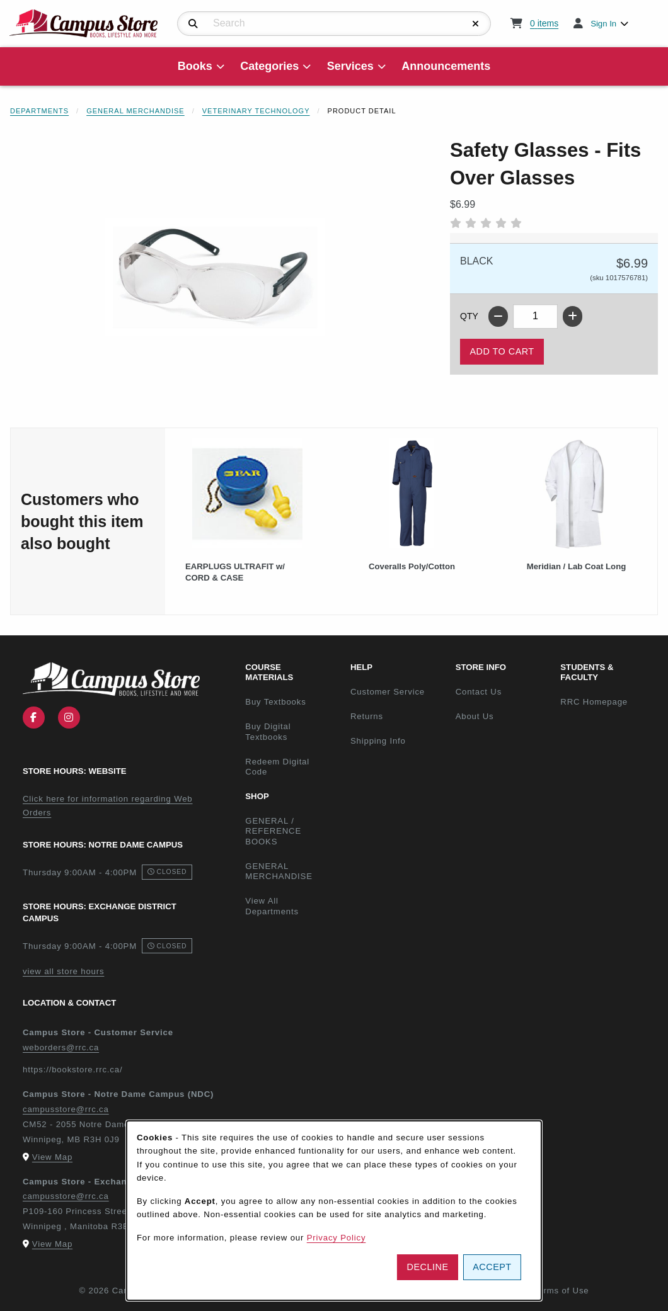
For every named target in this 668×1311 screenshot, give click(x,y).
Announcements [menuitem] (445, 66)
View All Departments (272, 906)
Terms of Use (561, 1290)
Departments (39, 111)
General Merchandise (135, 111)
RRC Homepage (607, 701)
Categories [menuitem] (269, 66)
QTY (469, 316)
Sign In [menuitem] (603, 23)
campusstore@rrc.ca (66, 1109)
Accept (492, 1267)
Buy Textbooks (275, 702)
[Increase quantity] (572, 316)
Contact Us (479, 691)
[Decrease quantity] (498, 316)
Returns (366, 716)
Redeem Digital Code (277, 767)
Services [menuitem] (350, 66)
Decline (428, 1267)
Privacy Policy (336, 1237)
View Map (52, 1157)
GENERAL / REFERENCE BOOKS (273, 831)
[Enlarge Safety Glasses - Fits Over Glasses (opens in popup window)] (215, 277)
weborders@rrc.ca (61, 1047)
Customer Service (387, 691)
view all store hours (63, 971)
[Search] (193, 24)
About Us (475, 716)
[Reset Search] (476, 24)
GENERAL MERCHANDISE (279, 871)
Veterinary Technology (256, 111)
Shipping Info (378, 741)
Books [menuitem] (195, 66)
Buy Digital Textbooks (268, 732)
